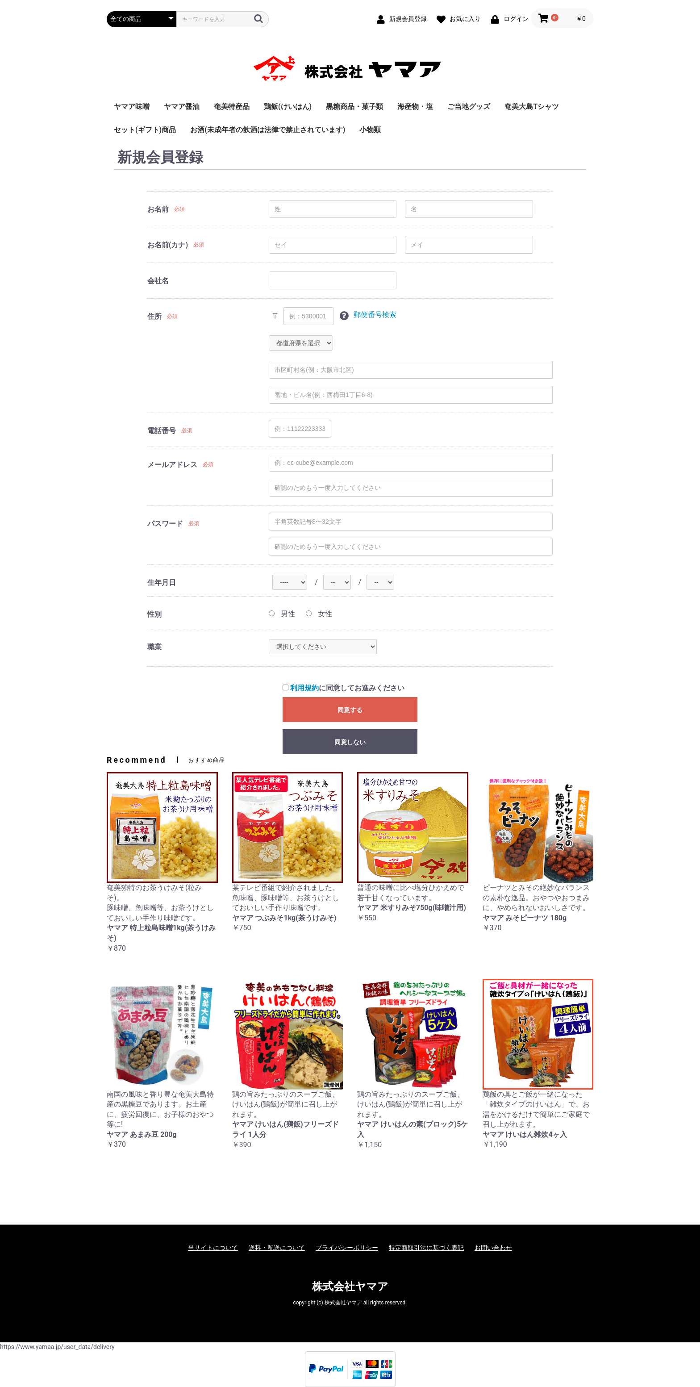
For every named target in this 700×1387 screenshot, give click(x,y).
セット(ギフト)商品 (145, 129)
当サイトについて (213, 1247)
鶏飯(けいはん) (288, 106)
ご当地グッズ (468, 106)
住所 (154, 316)
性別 (154, 614)
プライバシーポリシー (347, 1247)
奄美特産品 (232, 106)
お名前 (158, 209)
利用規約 (304, 688)
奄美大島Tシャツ (531, 106)
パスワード (165, 523)
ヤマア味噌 (132, 106)
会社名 (158, 280)
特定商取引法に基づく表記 (426, 1247)
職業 (154, 647)
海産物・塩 (415, 106)
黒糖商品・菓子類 (354, 106)
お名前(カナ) (167, 245)
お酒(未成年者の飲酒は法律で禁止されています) (267, 129)
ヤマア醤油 (182, 106)
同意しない (350, 742)
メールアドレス (172, 464)
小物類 (370, 129)
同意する (350, 710)
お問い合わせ (493, 1247)
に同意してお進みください (343, 688)
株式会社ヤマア (350, 1286)
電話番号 (161, 430)
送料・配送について (277, 1247)
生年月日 (161, 582)
